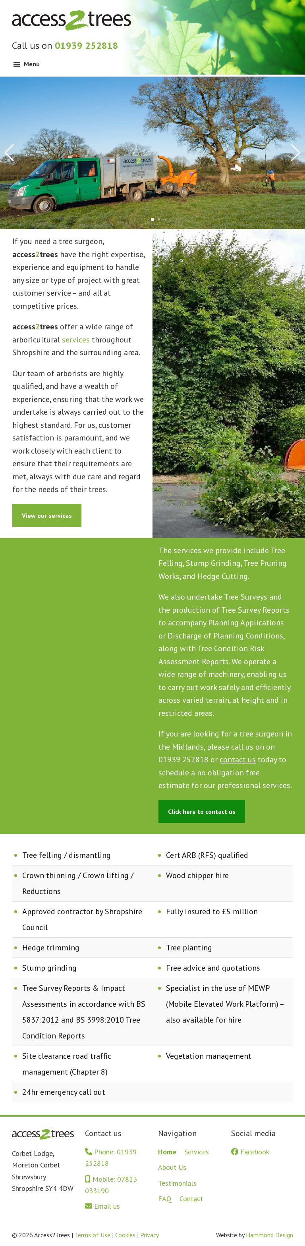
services (76, 340)
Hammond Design (269, 1235)
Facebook (250, 1151)
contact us (238, 759)
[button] (152, 219)
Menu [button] (32, 64)
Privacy (149, 1235)
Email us (102, 1206)
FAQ (165, 1198)
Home (167, 1151)
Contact (191, 1198)
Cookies (125, 1235)
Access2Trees (71, 20)
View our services (47, 515)
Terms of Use (92, 1235)
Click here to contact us (202, 811)
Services (196, 1151)
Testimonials (177, 1183)
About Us (172, 1167)
